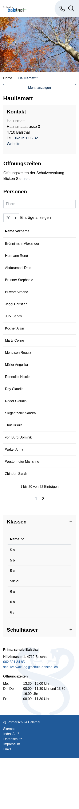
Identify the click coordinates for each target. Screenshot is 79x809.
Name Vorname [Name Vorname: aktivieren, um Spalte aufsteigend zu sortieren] (12, 233)
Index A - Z (11, 785)
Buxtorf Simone (16, 302)
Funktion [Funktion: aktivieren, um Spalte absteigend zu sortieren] (44, 236)
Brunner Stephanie (19, 290)
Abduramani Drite (18, 278)
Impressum (11, 795)
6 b (12, 653)
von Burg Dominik (18, 478)
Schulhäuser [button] (22, 681)
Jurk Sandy (13, 331)
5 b (12, 611)
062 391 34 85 (14, 713)
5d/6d (14, 632)
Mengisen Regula (18, 368)
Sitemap (9, 780)
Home (7, 78)
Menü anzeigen (39, 87)
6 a (12, 642)
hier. (25, 179)
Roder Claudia (16, 431)
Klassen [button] (17, 573)
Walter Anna (14, 495)
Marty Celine (14, 356)
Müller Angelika (16, 385)
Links (7, 800)
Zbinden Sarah (16, 524)
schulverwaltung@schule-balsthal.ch (30, 718)
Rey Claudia (14, 414)
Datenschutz (12, 790)
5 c (12, 622)
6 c (12, 663)
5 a (12, 601)
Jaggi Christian (16, 319)
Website (16, 144)
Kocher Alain (14, 343)
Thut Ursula (14, 461)
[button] (28, 78)
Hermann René (16, 266)
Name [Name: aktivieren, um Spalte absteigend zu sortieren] (14, 590)
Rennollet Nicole (17, 397)
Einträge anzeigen (27, 218)
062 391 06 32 (26, 138)
